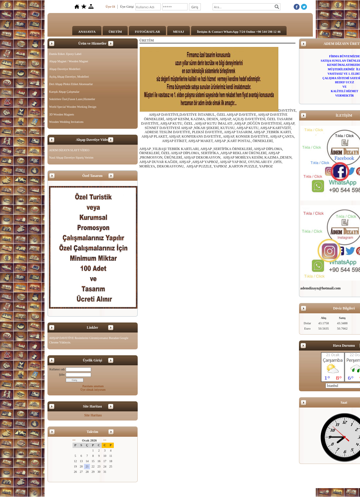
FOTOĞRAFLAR (147, 31)
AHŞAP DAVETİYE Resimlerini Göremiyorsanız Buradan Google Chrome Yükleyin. (89, 340)
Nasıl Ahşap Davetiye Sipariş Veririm (71, 157)
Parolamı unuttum (93, 386)
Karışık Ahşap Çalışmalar (64, 91)
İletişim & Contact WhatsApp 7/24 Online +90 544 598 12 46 (239, 31)
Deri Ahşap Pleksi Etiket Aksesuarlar (71, 84)
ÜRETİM (115, 31)
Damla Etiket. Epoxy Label (65, 54)
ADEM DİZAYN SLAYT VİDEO (69, 150)
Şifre (62, 374)
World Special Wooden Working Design (72, 106)
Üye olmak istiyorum (93, 389)
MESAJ (178, 31)
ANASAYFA (87, 31)
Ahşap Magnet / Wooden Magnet (68, 61)
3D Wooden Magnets (61, 114)
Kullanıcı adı (57, 369)
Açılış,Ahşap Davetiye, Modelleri (69, 76)
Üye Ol (110, 6)
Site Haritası (93, 415)
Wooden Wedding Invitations (66, 121)
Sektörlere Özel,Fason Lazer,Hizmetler (72, 99)
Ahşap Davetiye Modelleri (64, 69)
